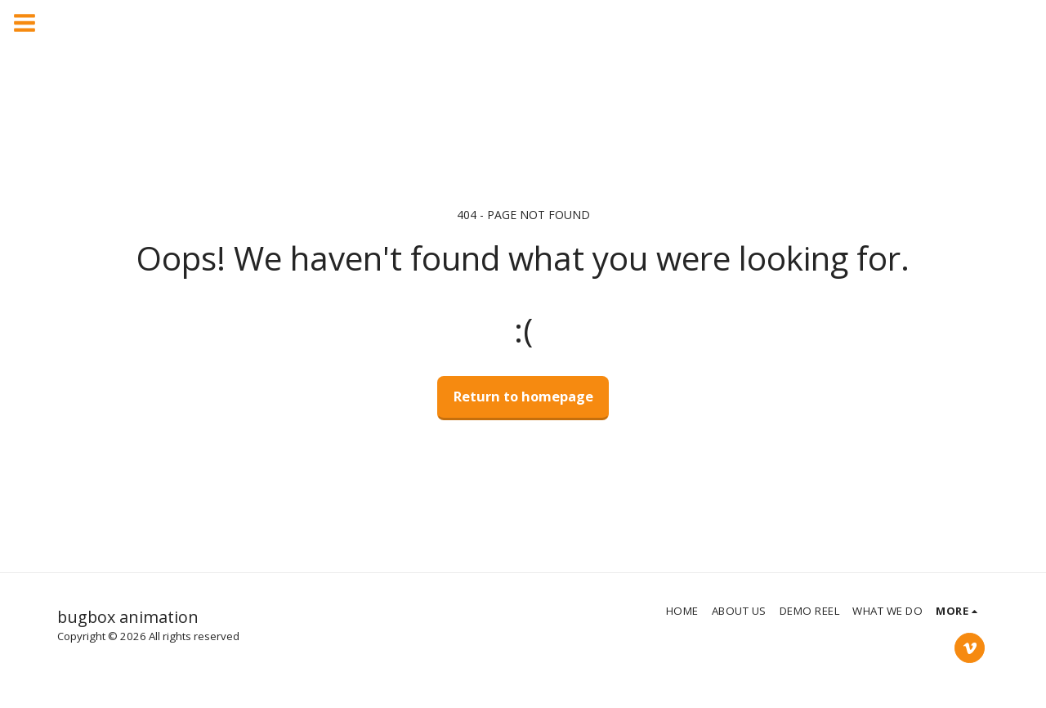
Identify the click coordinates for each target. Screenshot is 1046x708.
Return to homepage (523, 396)
